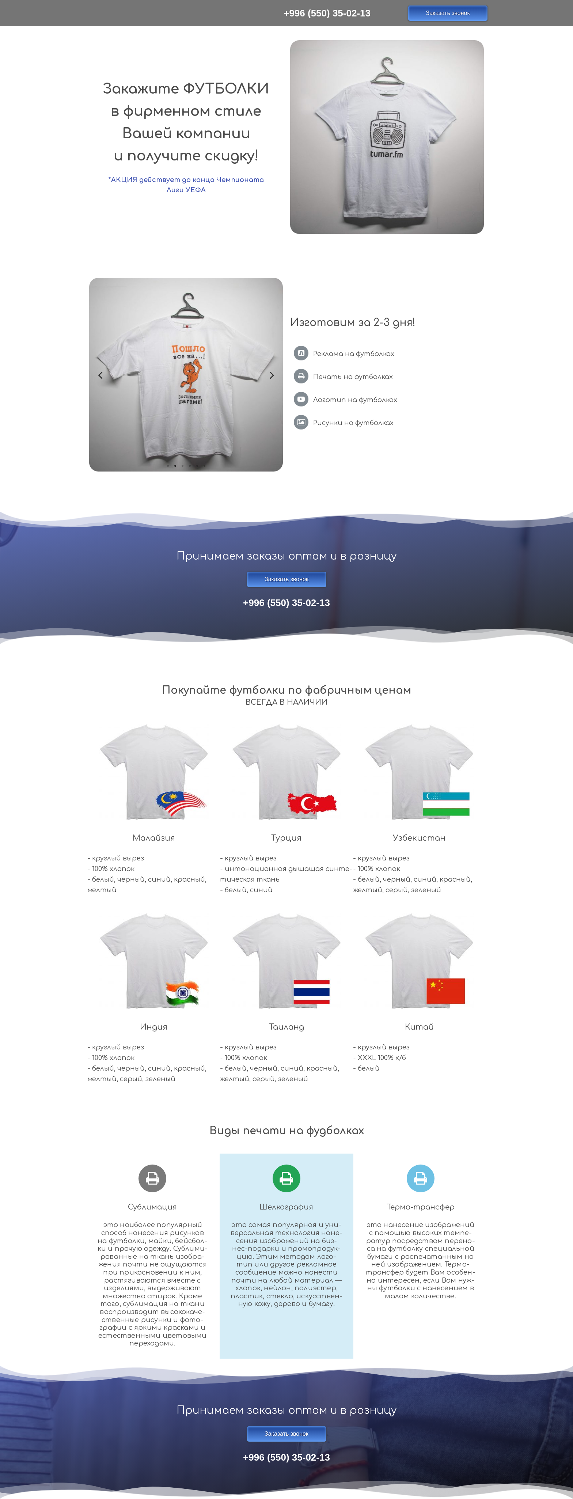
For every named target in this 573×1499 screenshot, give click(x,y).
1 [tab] (167, 466)
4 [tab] (189, 466)
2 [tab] (175, 466)
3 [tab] (182, 466)
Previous (100, 374)
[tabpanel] (186, 375)
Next (272, 374)
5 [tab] (197, 466)
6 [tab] (204, 466)
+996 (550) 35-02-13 (327, 13)
